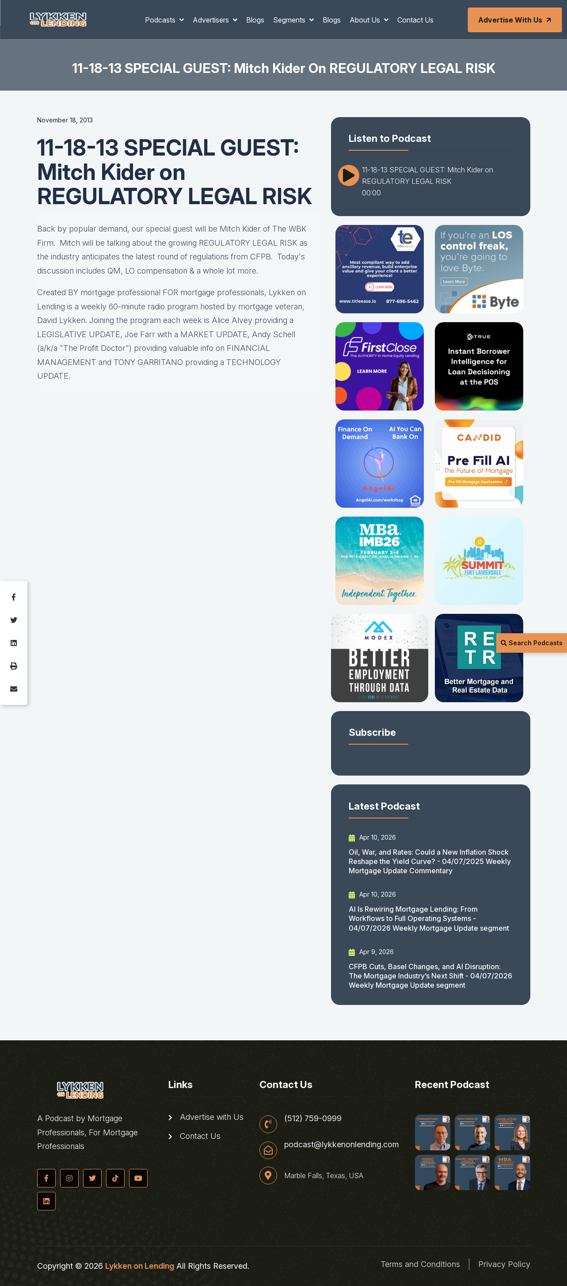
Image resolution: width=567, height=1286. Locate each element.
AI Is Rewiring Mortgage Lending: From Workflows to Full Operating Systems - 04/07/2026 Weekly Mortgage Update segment (429, 918)
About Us (366, 19)
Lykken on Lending (139, 1266)
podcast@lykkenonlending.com (341, 1145)
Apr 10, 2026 (372, 837)
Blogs (255, 19)
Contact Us (415, 19)
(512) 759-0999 (313, 1118)
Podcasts (161, 19)
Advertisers (212, 19)
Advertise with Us (515, 19)
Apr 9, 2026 (371, 952)
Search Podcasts (532, 643)
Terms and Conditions (420, 1264)
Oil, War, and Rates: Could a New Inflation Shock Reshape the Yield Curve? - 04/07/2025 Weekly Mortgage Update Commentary (430, 861)
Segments (290, 19)
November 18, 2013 (65, 120)
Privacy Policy (504, 1264)
